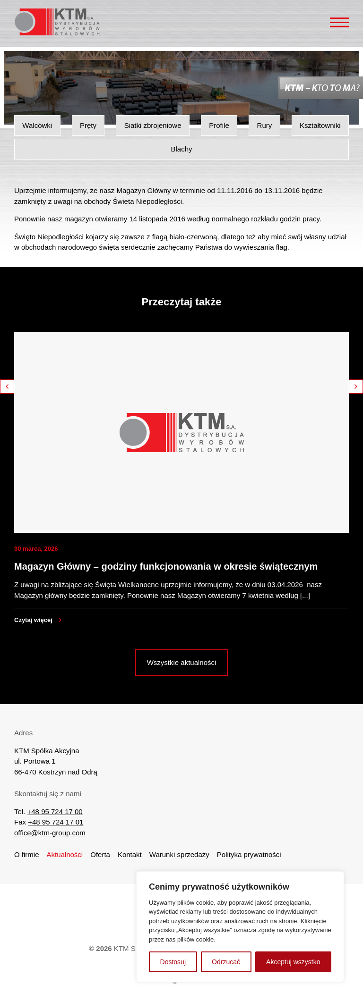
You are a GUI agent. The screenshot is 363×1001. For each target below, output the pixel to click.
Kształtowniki (320, 125)
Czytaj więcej (33, 619)
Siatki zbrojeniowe (153, 125)
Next (356, 386)
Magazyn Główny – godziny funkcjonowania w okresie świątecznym (166, 566)
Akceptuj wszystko (293, 962)
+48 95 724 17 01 (55, 822)
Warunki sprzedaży (179, 854)
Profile (219, 125)
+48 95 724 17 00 (55, 812)
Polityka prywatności (249, 854)
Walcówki (37, 125)
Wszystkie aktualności (181, 662)
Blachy (181, 149)
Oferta (100, 854)
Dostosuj (173, 962)
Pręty (88, 125)
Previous (7, 386)
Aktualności (65, 854)
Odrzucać (226, 962)
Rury (264, 125)
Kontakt (130, 854)
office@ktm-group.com (50, 833)
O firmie (26, 854)
